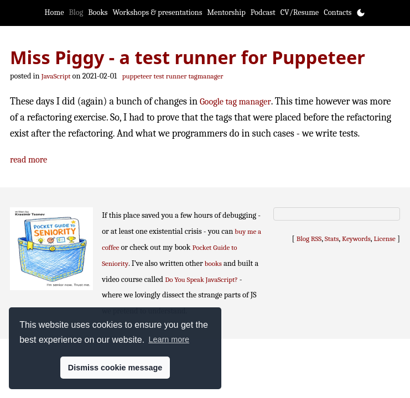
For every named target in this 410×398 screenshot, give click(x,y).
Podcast (263, 12)
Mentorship (226, 12)
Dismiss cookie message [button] (115, 367)
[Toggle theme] (360, 12)
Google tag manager (235, 101)
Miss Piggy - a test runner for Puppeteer (187, 57)
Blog (76, 12)
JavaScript (56, 76)
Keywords (356, 238)
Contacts (337, 12)
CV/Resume (300, 12)
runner (176, 76)
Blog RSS (309, 238)
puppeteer (137, 76)
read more (28, 159)
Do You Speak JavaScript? (201, 279)
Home (54, 12)
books (213, 263)
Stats (332, 238)
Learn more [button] (168, 339)
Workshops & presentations (158, 12)
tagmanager (206, 76)
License (385, 238)
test (159, 76)
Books (97, 12)
